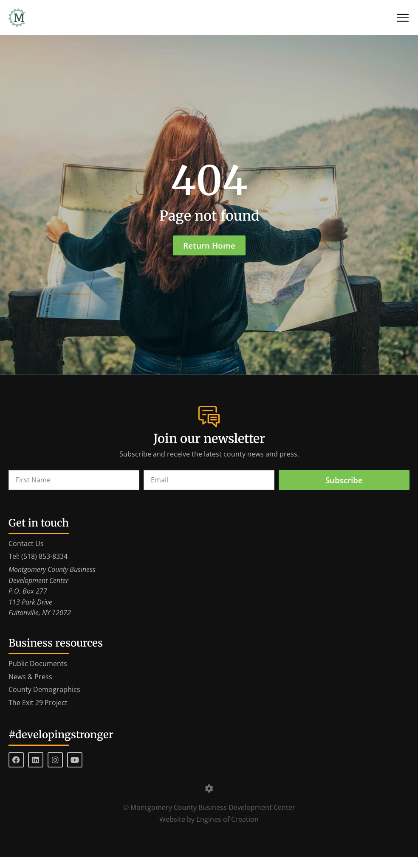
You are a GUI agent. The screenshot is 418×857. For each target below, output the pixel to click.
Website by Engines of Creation (209, 819)
